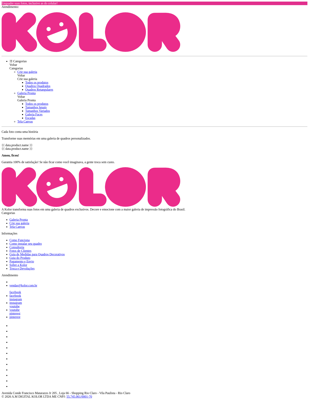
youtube (14, 306)
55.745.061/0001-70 (79, 396)
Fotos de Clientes (20, 250)
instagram (15, 299)
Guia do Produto (19, 258)
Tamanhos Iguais (36, 107)
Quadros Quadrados (37, 86)
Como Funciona (19, 240)
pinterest (14, 313)
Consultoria (16, 247)
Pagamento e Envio (21, 261)
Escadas (30, 118)
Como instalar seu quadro (25, 243)
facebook (15, 292)
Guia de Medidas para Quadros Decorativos (37, 254)
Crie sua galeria (27, 71)
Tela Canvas (25, 121)
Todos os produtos (36, 82)
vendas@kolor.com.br (23, 285)
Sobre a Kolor (18, 265)
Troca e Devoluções (21, 268)
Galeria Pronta (26, 93)
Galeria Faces (34, 114)
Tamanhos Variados (37, 111)
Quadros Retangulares (39, 89)
